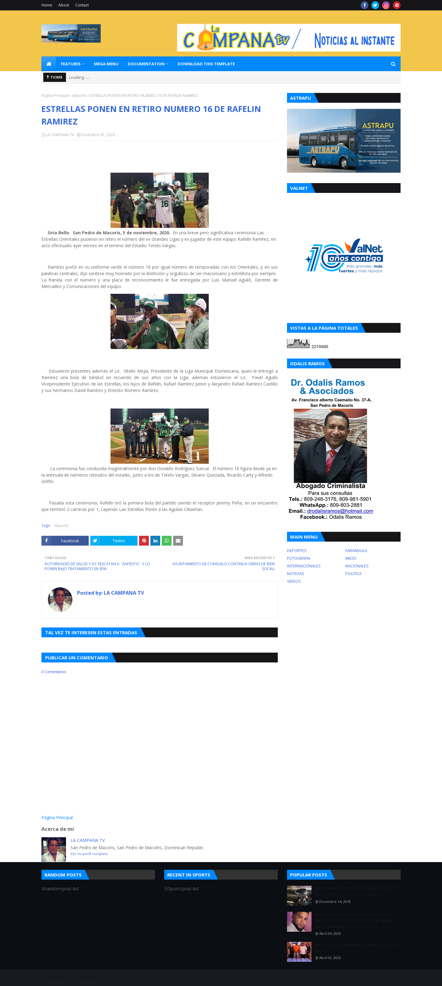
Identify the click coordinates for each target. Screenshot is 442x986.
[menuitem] (48, 63)
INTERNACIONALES (304, 566)
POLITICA (353, 573)
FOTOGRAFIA (298, 558)
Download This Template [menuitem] (206, 64)
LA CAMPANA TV (60, 134)
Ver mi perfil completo (89, 853)
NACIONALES (357, 566)
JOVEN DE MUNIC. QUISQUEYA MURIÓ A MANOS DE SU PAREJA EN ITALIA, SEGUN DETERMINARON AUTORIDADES (354, 920)
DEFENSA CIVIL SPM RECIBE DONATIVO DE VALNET (355, 947)
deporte (79, 95)
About (63, 5)
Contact (82, 5)
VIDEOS (294, 581)
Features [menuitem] (71, 64)
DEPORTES (297, 550)
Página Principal (55, 95)
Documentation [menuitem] (146, 64)
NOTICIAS (295, 573)
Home (46, 5)
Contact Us (391, 977)
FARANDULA (356, 550)
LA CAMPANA (83, 977)
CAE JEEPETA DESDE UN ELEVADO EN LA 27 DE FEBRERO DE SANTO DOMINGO (355, 891)
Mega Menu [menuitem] (106, 64)
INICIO (350, 558)
